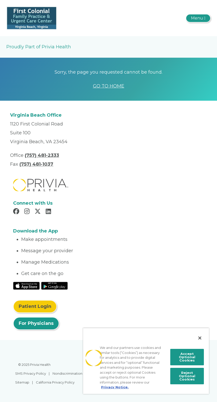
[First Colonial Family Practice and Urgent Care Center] (31, 17)
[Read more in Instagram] (27, 212)
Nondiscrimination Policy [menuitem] (73, 373)
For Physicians (36, 323)
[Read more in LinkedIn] (49, 212)
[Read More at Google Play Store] (54, 285)
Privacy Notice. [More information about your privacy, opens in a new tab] (115, 387)
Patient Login (35, 306)
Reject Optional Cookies (187, 376)
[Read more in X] (38, 212)
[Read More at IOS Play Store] (26, 285)
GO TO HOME (108, 86)
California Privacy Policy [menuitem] (55, 382)
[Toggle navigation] (198, 18)
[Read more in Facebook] (17, 212)
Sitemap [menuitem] (22, 382)
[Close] (199, 338)
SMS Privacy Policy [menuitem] (30, 373)
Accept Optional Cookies (187, 357)
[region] (146, 361)
